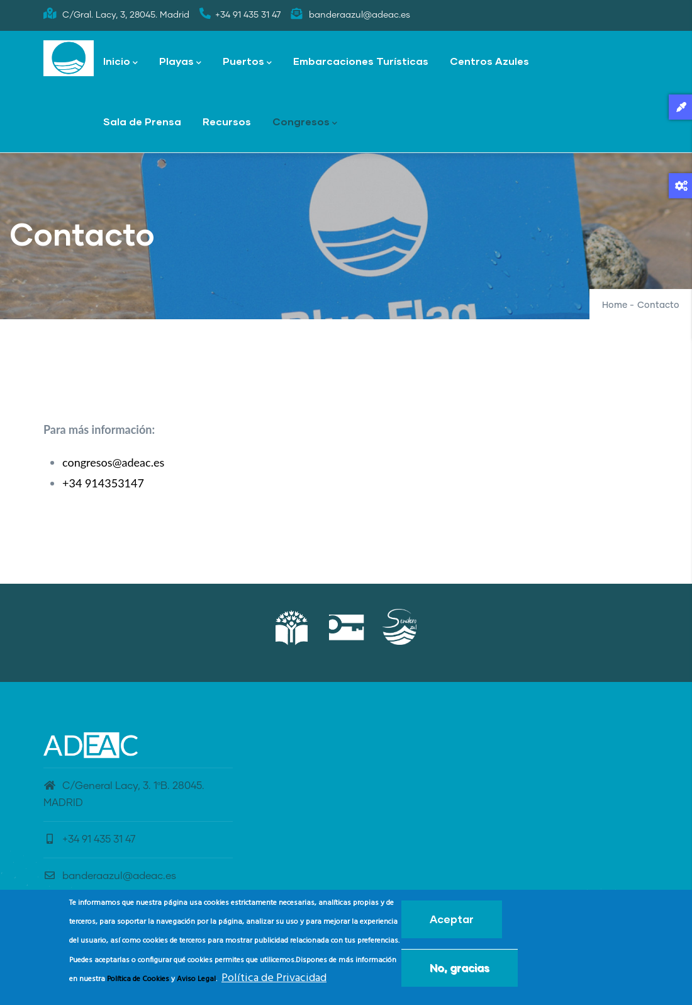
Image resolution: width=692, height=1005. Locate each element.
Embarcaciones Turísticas (360, 61)
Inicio (120, 62)
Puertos (247, 62)
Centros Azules (489, 61)
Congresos (304, 122)
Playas (180, 62)
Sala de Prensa (142, 121)
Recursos (227, 121)
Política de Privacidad (273, 982)
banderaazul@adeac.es (109, 876)
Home (614, 305)
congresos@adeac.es (113, 462)
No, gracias (459, 971)
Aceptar (452, 922)
